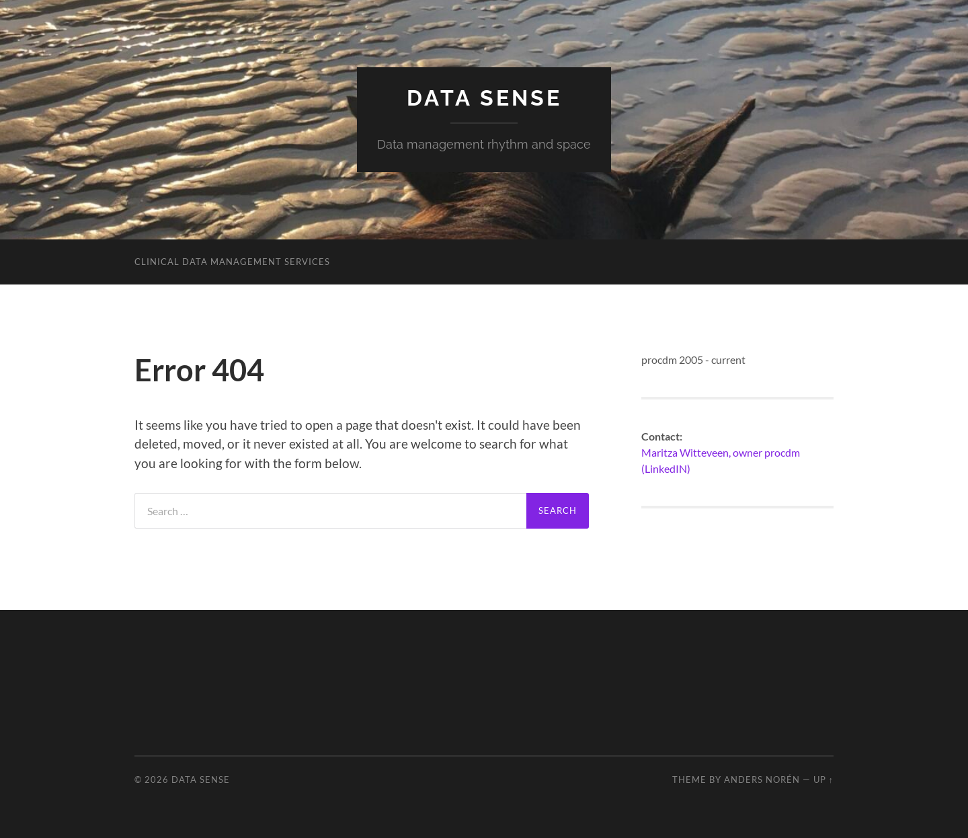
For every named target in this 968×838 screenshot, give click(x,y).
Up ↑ (823, 779)
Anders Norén (762, 779)
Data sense (484, 97)
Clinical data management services (232, 261)
